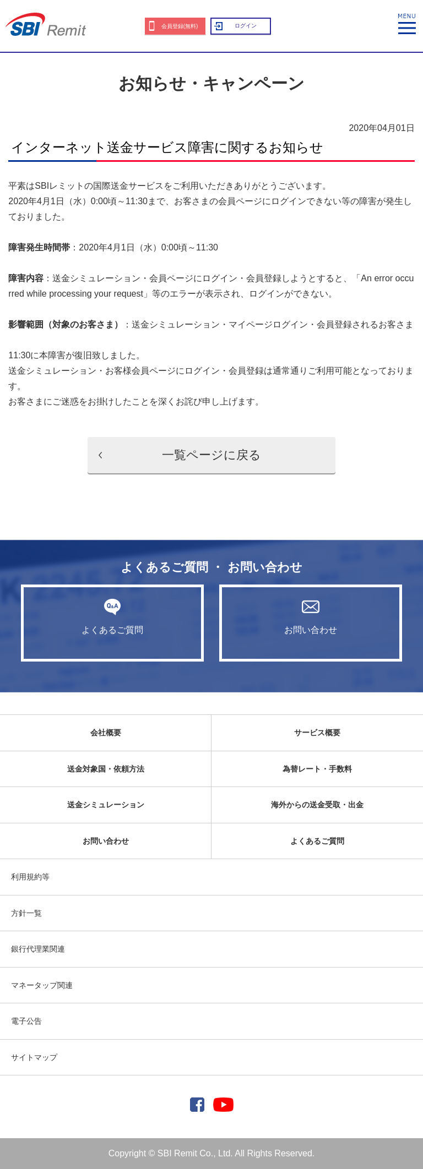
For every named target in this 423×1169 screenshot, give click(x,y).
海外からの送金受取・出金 (317, 804)
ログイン (246, 26)
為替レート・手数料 (317, 768)
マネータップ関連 (42, 985)
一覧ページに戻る (211, 455)
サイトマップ (34, 1057)
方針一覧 (26, 913)
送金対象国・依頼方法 (105, 768)
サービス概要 (317, 732)
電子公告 (26, 1021)
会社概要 (105, 732)
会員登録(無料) (179, 26)
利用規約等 (30, 876)
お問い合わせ (310, 616)
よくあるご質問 (112, 616)
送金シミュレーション (105, 804)
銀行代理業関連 (38, 948)
